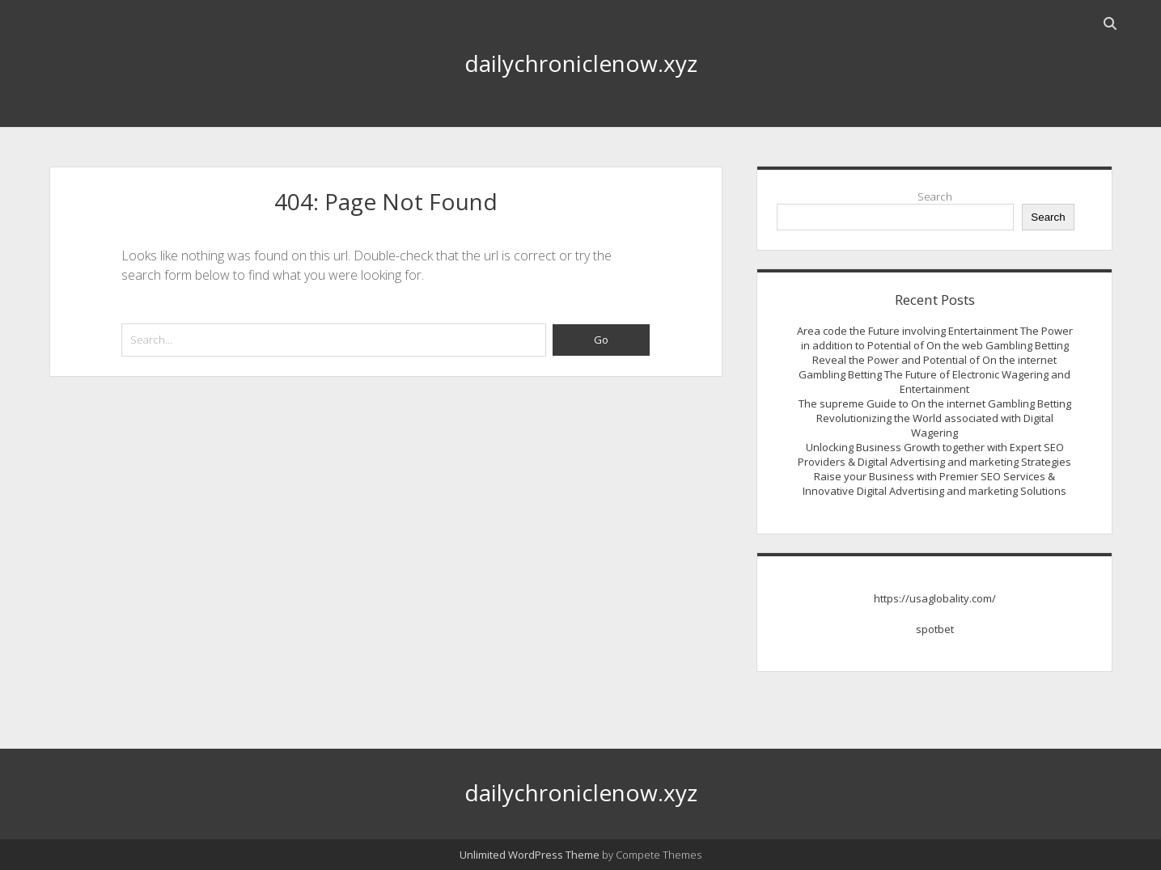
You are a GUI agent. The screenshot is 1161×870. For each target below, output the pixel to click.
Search (934, 196)
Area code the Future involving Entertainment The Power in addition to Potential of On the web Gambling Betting (935, 338)
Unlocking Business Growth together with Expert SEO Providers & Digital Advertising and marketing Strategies (934, 454)
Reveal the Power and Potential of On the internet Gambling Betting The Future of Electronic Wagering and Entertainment (934, 374)
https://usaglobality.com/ (935, 598)
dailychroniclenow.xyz (580, 63)
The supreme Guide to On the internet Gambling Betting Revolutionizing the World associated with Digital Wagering (935, 418)
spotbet (935, 629)
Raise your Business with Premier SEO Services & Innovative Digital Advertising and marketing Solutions (934, 483)
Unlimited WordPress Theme (530, 854)
